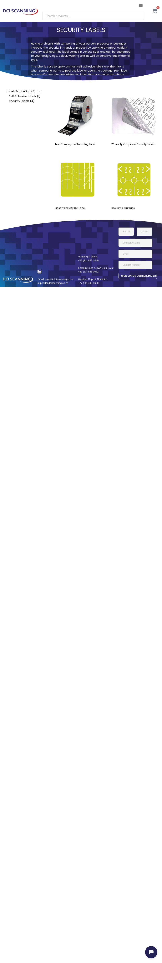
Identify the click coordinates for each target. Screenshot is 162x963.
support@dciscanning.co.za (53, 283)
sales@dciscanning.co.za (59, 279)
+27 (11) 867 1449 (88, 260)
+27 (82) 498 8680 (88, 283)
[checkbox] (22, 91)
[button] (141, 5)
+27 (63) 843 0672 (88, 271)
